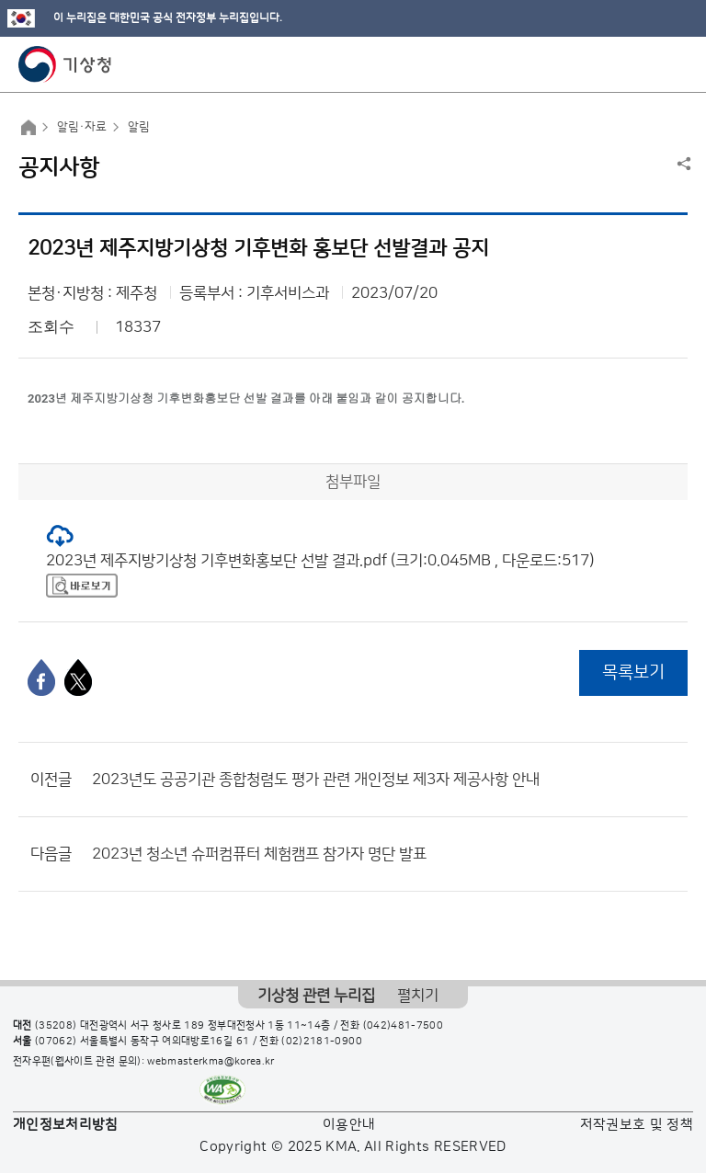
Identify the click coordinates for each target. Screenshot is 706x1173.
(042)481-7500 (403, 1025)
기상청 (65, 64)
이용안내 (349, 1125)
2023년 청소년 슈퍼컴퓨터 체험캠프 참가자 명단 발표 (259, 854)
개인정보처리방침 (66, 1125)
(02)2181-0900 (321, 1041)
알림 (139, 126)
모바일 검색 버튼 (646, 64)
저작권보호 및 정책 (637, 1125)
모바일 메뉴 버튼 (676, 64)
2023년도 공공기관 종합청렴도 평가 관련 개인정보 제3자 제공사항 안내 (316, 779)
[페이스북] (41, 677)
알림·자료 (82, 126)
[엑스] (78, 677)
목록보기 (633, 672)
